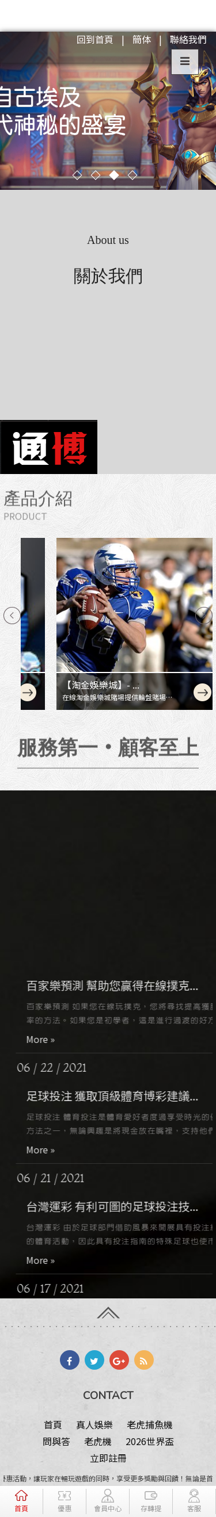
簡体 (141, 39)
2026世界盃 (150, 1441)
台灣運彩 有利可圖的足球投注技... (121, 1225)
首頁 (53, 1424)
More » (49, 1058)
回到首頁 (95, 39)
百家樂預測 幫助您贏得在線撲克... (121, 1004)
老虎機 (98, 1441)
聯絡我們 (188, 39)
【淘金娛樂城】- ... (70, 684)
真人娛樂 (94, 1424)
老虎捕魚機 (150, 1424)
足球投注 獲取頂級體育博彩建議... (121, 1114)
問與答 (56, 1441)
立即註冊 (108, 1458)
